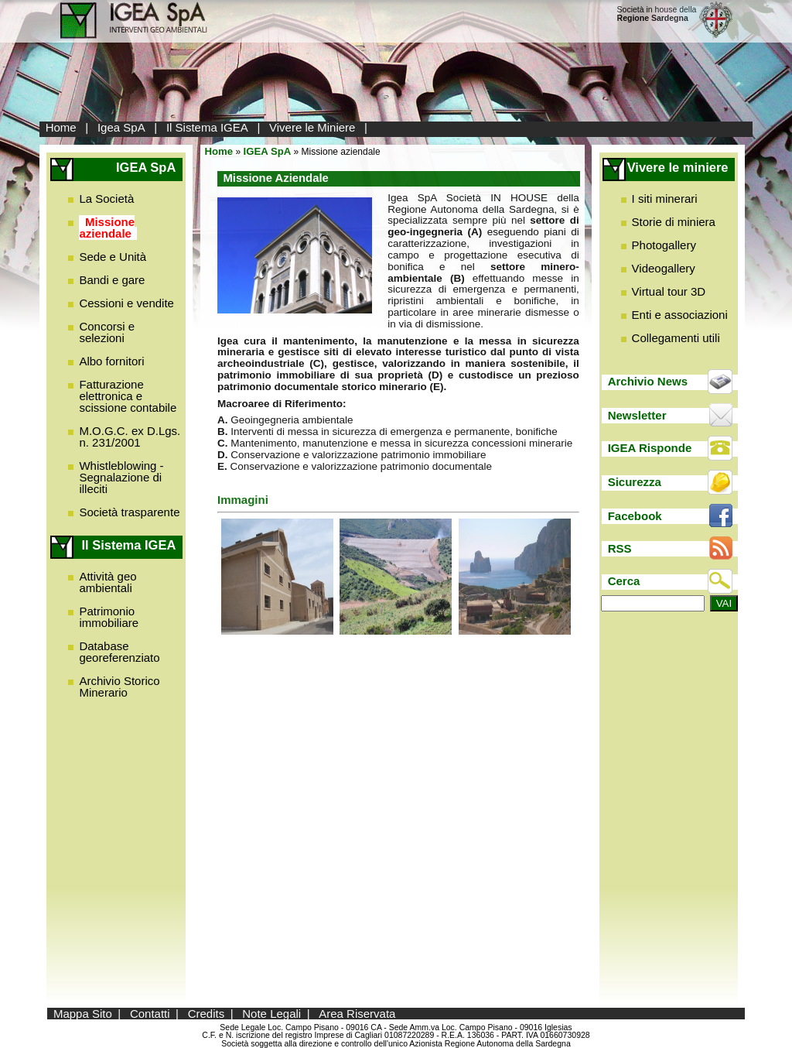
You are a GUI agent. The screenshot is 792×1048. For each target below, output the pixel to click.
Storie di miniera (673, 221)
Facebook (635, 515)
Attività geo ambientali (107, 582)
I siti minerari (665, 198)
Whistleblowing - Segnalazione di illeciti (121, 477)
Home (61, 127)
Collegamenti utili (676, 337)
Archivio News (648, 381)
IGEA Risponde (650, 447)
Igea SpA (121, 127)
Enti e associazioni (680, 314)
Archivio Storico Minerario (119, 686)
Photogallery (664, 245)
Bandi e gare (112, 279)
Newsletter (637, 415)
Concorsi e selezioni (107, 332)
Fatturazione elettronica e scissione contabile (127, 396)
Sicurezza (634, 481)
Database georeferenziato (119, 651)
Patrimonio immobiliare (108, 616)
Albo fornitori (111, 361)
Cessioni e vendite (126, 303)
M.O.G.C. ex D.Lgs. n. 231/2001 (129, 436)
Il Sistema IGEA (207, 127)
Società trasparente (129, 512)
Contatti (150, 1013)
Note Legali (271, 1013)
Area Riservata (357, 1013)
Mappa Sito (82, 1013)
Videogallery (663, 268)
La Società (106, 198)
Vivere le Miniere (312, 127)
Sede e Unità (112, 256)
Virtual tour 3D (669, 291)
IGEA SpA (267, 151)
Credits (206, 1013)
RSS (620, 548)
